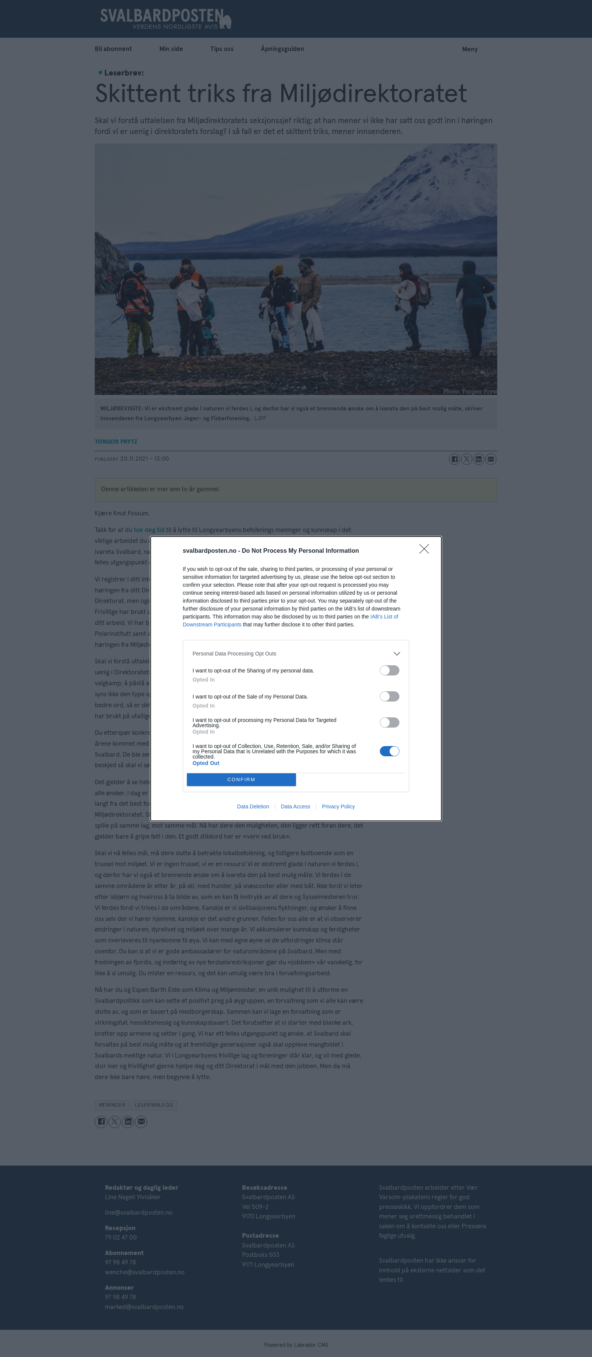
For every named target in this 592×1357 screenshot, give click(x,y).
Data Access (295, 806)
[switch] (389, 670)
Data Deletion (253, 806)
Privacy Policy (338, 806)
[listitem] (296, 653)
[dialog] (296, 678)
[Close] (426, 551)
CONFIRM (241, 779)
